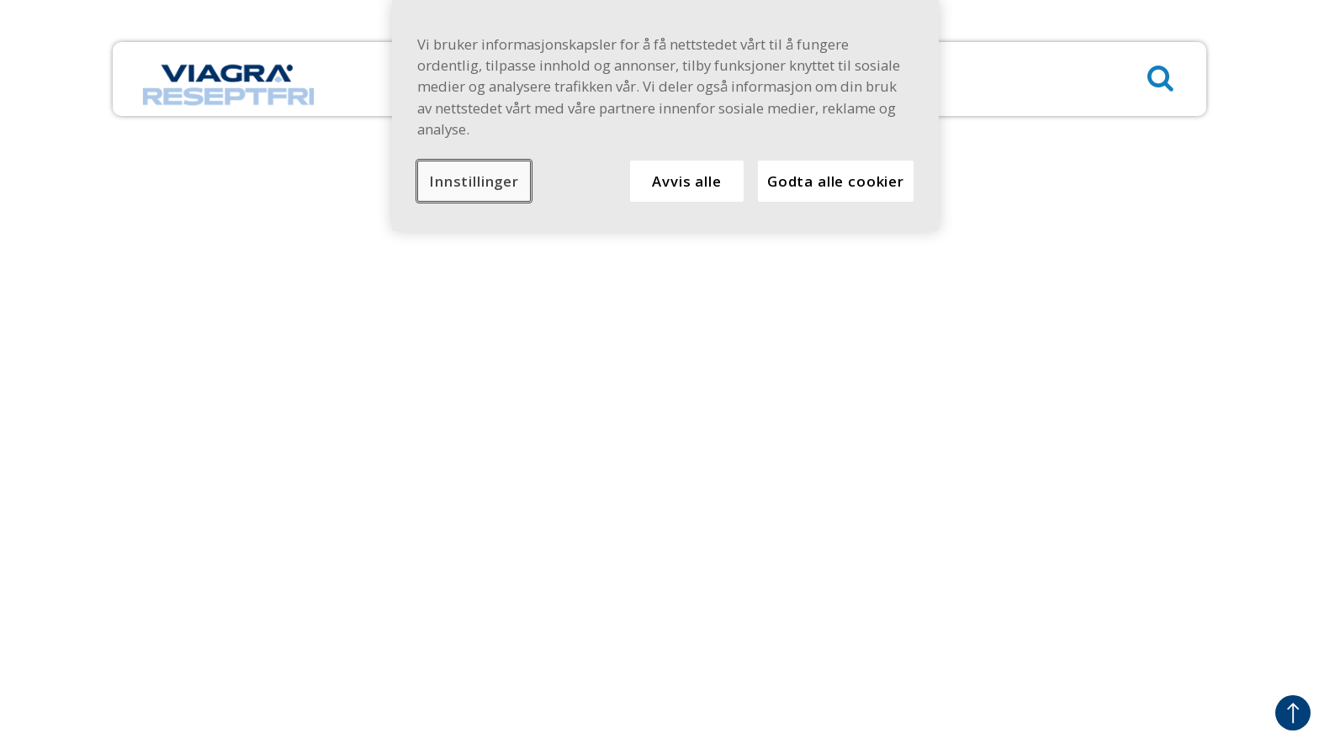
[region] (665, 115)
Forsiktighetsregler (1082, 586)
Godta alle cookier (835, 181)
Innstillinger (474, 181)
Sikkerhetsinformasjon (450, 469)
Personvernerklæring (446, 444)
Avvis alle (686, 181)
